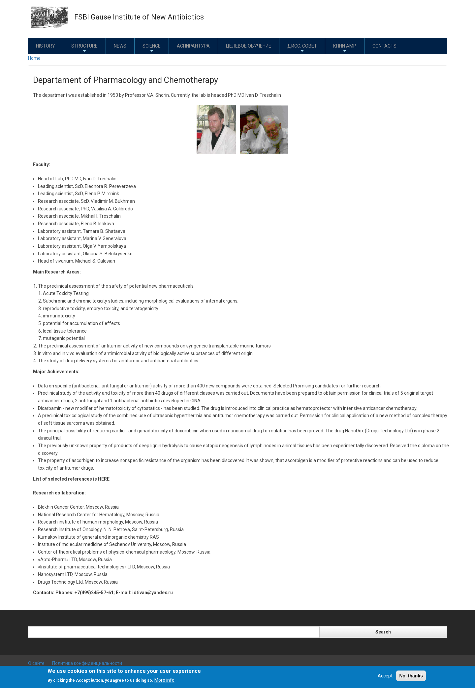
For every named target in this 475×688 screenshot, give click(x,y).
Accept (385, 675)
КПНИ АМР (344, 48)
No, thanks (411, 675)
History (45, 46)
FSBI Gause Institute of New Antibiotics (139, 17)
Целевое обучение (248, 46)
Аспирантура (193, 46)
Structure (84, 48)
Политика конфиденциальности (87, 663)
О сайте (36, 663)
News (120, 46)
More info (164, 680)
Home (34, 58)
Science (151, 48)
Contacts (384, 46)
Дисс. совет (302, 48)
